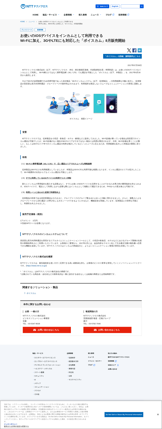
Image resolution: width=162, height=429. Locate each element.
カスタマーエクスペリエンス (45, 357)
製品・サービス (38, 353)
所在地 (71, 372)
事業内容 (72, 368)
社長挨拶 (72, 357)
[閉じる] (158, 414)
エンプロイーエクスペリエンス (45, 361)
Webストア (102, 6)
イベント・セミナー (95, 361)
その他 (36, 394)
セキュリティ (39, 376)
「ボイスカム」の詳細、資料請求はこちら (122, 56)
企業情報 (70, 353)
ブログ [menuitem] (110, 14)
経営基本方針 (73, 361)
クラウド (37, 390)
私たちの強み (112, 353)
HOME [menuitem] (36, 14)
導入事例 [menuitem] (83, 14)
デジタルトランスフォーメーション (47, 365)
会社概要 (72, 365)
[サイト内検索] (132, 6)
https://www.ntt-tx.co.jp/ (36, 266)
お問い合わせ (112, 369)
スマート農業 (39, 372)
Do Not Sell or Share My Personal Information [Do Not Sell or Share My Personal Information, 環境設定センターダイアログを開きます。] (124, 414)
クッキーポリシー (10, 424)
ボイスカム (31, 293)
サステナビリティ (75, 379)
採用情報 (112, 361)
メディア (37, 383)
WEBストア (113, 365)
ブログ (91, 365)
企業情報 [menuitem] (68, 16)
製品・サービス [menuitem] (50, 16)
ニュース (32, 21)
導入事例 (91, 353)
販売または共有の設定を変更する (16, 426)
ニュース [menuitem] (95, 16)
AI (35, 379)
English (115, 6)
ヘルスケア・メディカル (43, 368)
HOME (22, 21)
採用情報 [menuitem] (123, 14)
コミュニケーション (41, 387)
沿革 (70, 376)
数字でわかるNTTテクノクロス (118, 357)
